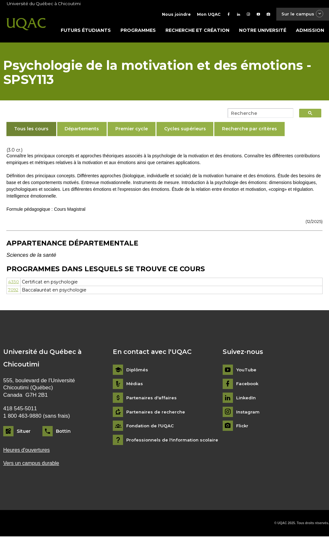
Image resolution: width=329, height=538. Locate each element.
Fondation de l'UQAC (151, 427)
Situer (24, 432)
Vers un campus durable (32, 464)
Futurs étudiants (86, 31)
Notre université (262, 31)
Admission (310, 31)
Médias (134, 385)
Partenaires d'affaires (152, 399)
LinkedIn (246, 399)
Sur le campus (301, 14)
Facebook (248, 385)
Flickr (242, 427)
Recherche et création (197, 31)
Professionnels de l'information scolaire (174, 441)
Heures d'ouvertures (27, 451)
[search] (258, 114)
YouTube (246, 371)
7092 (14, 291)
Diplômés (137, 371)
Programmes (138, 31)
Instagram (248, 413)
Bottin (63, 432)
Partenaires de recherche (156, 413)
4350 (13, 283)
